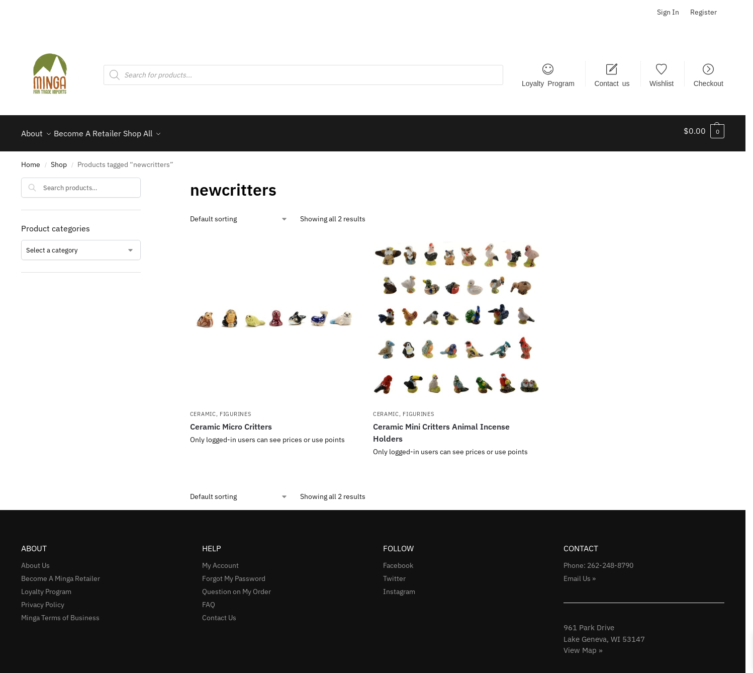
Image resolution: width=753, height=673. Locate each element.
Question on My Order (236, 586)
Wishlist (661, 83)
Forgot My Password (233, 572)
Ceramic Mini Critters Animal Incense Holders (441, 427)
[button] (704, 131)
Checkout (708, 83)
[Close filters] (144, 179)
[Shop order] (239, 213)
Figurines (235, 408)
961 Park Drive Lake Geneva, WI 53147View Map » (604, 633)
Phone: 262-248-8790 (598, 559)
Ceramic (203, 408)
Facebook (398, 559)
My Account (220, 559)
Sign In (668, 12)
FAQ (208, 599)
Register (703, 12)
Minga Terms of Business (60, 612)
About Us (35, 559)
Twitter (394, 572)
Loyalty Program (548, 83)
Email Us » (579, 572)
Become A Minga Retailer (60, 572)
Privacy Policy (42, 599)
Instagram (399, 586)
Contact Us (219, 612)
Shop (59, 158)
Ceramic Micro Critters (231, 421)
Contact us (611, 83)
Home (30, 158)
